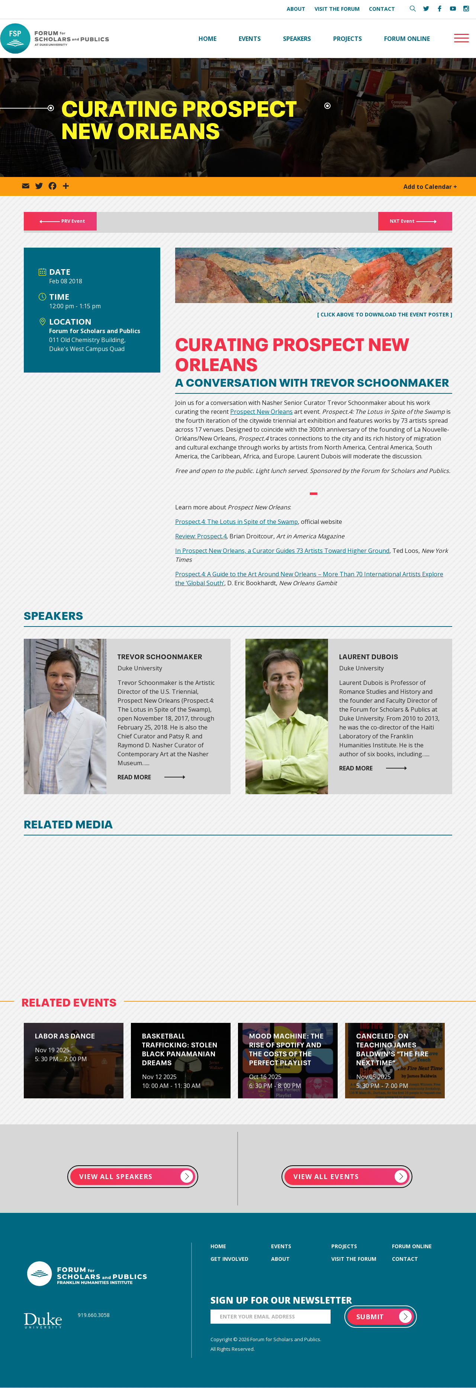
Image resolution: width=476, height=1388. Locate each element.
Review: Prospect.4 (200, 536)
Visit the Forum (337, 8)
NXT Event (407, 223)
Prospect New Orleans (261, 412)
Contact (382, 8)
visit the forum (353, 1259)
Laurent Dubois (368, 656)
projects (344, 1246)
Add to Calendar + (430, 187)
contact (405, 1259)
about (280, 1259)
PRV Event (68, 223)
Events (250, 39)
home (218, 1246)
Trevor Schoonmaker (160, 656)
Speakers (297, 39)
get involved (229, 1259)
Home (207, 39)
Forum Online (407, 39)
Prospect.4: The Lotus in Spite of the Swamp (236, 522)
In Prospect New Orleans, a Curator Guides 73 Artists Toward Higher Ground (282, 551)
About (296, 8)
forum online (412, 1246)
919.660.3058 (94, 1315)
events (281, 1246)
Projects (347, 39)
